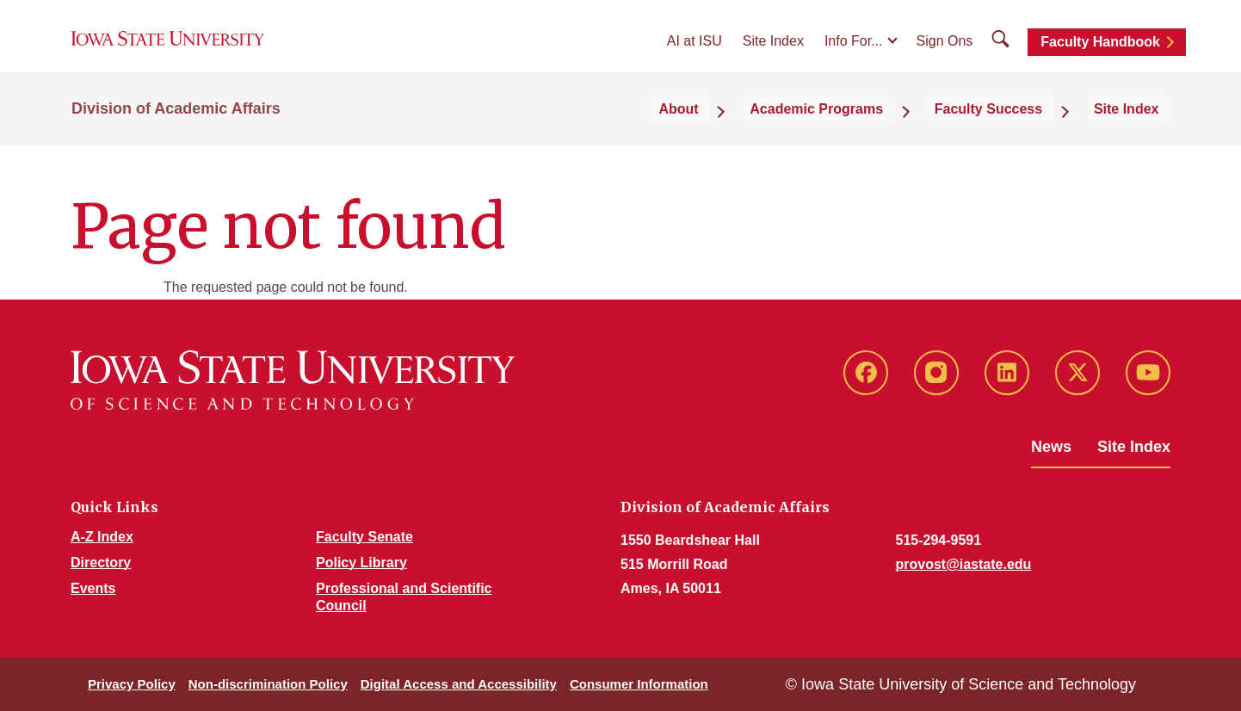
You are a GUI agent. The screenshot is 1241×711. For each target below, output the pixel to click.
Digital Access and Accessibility (459, 684)
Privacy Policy (132, 684)
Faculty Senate (364, 536)
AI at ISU (694, 53)
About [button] (740, 130)
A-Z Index (102, 536)
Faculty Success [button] (1016, 130)
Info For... (853, 53)
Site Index (773, 53)
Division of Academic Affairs (176, 130)
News (1051, 446)
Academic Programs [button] (861, 130)
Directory (101, 562)
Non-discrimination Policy (268, 684)
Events (93, 588)
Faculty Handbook (1100, 53)
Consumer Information (639, 684)
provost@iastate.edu (964, 564)
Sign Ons (945, 53)
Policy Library (361, 562)
